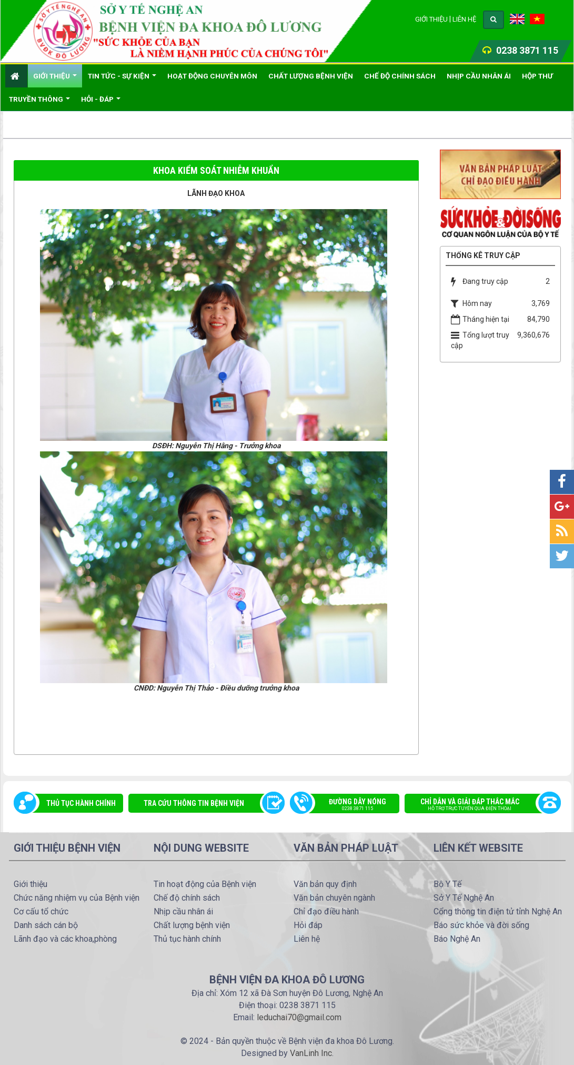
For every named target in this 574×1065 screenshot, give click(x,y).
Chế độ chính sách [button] (400, 76)
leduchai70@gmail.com (299, 1017)
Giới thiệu (431, 19)
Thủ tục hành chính (81, 803)
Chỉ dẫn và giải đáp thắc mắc (477, 805)
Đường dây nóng (350, 805)
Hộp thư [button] (537, 76)
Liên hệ (464, 19)
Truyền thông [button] (39, 103)
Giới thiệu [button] (55, 79)
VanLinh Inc (311, 1053)
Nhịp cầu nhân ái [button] (479, 76)
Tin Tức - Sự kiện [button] (122, 79)
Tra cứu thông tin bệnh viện (194, 803)
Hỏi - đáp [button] (100, 103)
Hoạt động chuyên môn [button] (212, 76)
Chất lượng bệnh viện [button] (310, 76)
